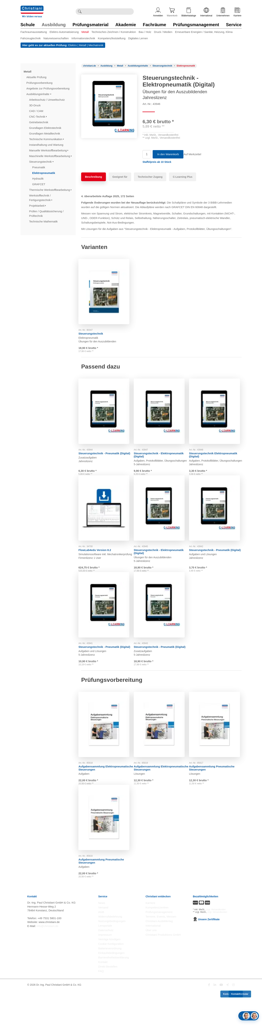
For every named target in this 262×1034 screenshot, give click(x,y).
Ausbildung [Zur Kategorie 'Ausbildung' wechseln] (54, 24)
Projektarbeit (37, 205)
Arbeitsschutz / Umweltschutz (47, 99)
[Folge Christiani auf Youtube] (221, 1028)
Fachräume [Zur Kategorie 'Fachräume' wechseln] (154, 24)
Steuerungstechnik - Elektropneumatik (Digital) (153, 458)
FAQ (101, 1014)
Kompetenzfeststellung (112, 38)
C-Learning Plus (182, 176)
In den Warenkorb (168, 154)
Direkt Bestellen (107, 1009)
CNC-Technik (38, 116)
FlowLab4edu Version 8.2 (97, 562)
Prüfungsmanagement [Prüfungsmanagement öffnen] (159, 955)
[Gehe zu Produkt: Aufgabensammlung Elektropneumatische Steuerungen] (106, 754)
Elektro (72, 45)
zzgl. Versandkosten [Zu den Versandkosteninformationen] (216, 952)
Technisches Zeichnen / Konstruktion (114, 31)
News (101, 946)
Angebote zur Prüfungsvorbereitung (48, 88)
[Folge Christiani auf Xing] (228, 1028)
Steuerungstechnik (41, 161)
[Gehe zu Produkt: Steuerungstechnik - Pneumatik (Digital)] (106, 416)
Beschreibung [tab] (93, 176)
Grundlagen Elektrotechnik (45, 127)
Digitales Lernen (138, 38)
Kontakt (103, 1005)
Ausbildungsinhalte (38, 94)
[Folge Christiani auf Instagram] (233, 1028)
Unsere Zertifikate (206, 962)
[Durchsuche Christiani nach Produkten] (109, 11)
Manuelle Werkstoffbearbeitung (48, 150)
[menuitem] (35, 32)
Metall (85, 31)
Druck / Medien (163, 31)
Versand (103, 950)
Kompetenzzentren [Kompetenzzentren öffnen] (157, 950)
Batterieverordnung (110, 991)
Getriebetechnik (39, 122)
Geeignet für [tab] (119, 176)
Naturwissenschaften (56, 38)
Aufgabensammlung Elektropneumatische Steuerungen (103, 796)
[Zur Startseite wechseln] (32, 7)
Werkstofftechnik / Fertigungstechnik (40, 198)
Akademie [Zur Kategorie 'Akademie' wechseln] (125, 24)
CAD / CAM (36, 110)
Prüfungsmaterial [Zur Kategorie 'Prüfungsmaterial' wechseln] (90, 24)
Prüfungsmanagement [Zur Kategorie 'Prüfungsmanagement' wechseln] (196, 24)
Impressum (105, 977)
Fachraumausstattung (34, 31)
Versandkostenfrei (168, 134)
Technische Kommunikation (46, 139)
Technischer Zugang (150, 176)
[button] (156, 161)
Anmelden (158, 12)
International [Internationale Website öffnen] (206, 12)
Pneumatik (39, 167)
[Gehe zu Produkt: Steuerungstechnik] (106, 290)
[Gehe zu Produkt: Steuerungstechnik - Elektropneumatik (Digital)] (161, 416)
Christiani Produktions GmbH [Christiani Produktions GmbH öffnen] (163, 977)
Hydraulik (38, 178)
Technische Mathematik (43, 221)
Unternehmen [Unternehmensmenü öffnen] (223, 12)
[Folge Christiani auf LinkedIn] (215, 1028)
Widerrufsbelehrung (110, 959)
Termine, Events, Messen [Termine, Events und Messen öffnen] (161, 959)
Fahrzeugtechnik (31, 38)
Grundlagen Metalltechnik (45, 133)
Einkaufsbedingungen (111, 996)
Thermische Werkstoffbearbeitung (50, 189)
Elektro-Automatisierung (64, 31)
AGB (101, 955)
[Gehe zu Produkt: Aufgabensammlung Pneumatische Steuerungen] (216, 754)
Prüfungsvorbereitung (39, 82)
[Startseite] (89, 66)
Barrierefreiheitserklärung (113, 1000)
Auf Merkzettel (195, 154)
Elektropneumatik (44, 172)
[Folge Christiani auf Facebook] (209, 1028)
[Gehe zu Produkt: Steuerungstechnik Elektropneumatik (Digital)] (216, 416)
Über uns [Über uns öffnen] (151, 973)
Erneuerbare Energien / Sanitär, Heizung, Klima (204, 31)
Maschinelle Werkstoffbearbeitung (50, 156)
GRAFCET (39, 184)
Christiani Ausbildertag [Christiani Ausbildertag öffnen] (159, 964)
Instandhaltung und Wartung (46, 144)
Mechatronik (95, 45)
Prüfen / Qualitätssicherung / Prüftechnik (46, 213)
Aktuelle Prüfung (36, 77)
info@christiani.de (47, 969)
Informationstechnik (83, 38)
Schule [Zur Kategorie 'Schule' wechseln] (28, 24)
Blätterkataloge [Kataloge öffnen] (188, 12)
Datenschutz (105, 973)
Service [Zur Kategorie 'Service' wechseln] (233, 24)
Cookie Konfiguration (111, 987)
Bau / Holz (145, 31)
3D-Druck (35, 105)
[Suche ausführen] (80, 11)
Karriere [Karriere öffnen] (237, 12)
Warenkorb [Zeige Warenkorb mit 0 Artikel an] (172, 12)
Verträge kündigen (109, 982)
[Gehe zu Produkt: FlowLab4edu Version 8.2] (106, 522)
